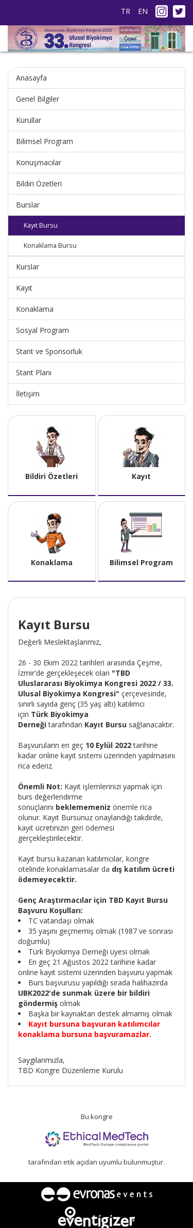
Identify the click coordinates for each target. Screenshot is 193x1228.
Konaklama (35, 309)
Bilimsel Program (44, 141)
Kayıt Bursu (41, 225)
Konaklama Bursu (50, 245)
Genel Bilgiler (37, 99)
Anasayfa (31, 78)
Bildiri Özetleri (39, 183)
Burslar (28, 205)
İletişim (28, 393)
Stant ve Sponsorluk (49, 351)
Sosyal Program (42, 330)
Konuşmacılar (38, 162)
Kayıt (24, 288)
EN (143, 11)
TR (125, 11)
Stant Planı (33, 372)
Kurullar (28, 120)
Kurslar (27, 267)
